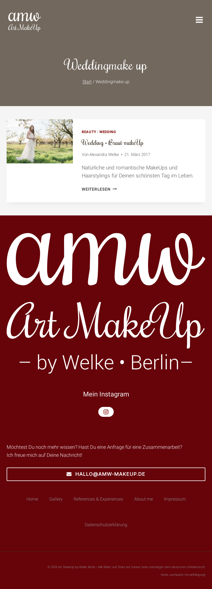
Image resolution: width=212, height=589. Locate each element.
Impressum (175, 499)
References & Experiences (98, 499)
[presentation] (40, 141)
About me (143, 499)
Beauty (89, 132)
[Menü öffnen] (202, 20)
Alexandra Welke (104, 154)
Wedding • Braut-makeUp (113, 142)
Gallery (56, 499)
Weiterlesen (99, 189)
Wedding (107, 132)
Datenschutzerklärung (106, 524)
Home (32, 499)
